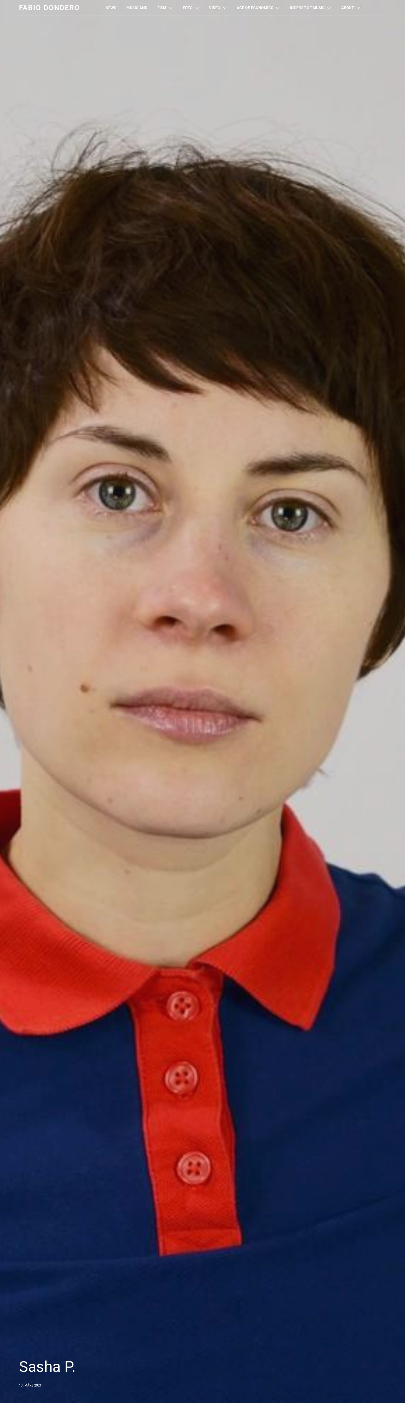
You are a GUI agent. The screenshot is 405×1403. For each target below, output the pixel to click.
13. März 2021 (30, 1385)
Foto (188, 8)
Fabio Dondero (49, 8)
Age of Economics (255, 8)
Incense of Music (307, 8)
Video (214, 8)
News (111, 8)
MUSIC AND (137, 8)
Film (162, 8)
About (347, 8)
